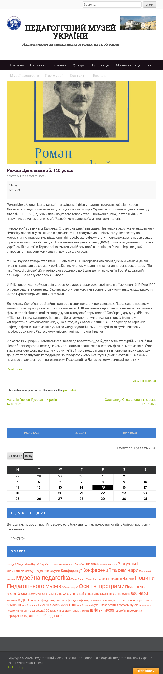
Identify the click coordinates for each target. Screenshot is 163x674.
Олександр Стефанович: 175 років (119, 402)
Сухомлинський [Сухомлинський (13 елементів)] (52, 594)
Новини (60, 65)
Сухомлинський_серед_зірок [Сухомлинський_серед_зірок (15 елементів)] (82, 594)
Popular (31, 433)
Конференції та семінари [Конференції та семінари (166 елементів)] (110, 570)
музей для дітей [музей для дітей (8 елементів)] (30, 605)
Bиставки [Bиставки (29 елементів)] (92, 564)
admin (42, 176)
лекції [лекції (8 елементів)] (110, 600)
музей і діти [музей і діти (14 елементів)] (68, 605)
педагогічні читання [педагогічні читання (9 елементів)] (18, 610)
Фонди (78, 65)
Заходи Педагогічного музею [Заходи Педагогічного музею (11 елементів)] (42, 571)
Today (28, 456)
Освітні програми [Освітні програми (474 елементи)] (102, 586)
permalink (70, 390)
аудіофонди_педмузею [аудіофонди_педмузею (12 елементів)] (115, 594)
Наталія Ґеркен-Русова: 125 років (44, 402)
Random (130, 433)
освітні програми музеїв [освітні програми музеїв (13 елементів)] (123, 605)
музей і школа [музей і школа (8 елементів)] (84, 605)
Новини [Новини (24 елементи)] (128, 578)
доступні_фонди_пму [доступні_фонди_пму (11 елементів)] (42, 600)
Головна (17, 65)
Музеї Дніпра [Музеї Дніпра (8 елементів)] (78, 579)
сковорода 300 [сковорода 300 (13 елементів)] (39, 610)
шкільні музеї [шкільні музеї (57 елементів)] (102, 610)
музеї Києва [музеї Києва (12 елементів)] (99, 605)
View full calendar (144, 381)
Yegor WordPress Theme (25, 663)
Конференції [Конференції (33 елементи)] (71, 570)
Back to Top (15, 667)
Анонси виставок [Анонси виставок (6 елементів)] (108, 564)
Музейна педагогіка (133, 65)
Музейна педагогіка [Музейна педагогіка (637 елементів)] (43, 578)
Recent (81, 433)
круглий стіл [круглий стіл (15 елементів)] (99, 600)
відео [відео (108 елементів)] (23, 599)
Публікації (99, 65)
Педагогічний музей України (70, 32)
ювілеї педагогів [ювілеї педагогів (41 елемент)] (48, 615)
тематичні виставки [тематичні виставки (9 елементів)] (61, 610)
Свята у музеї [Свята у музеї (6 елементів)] (34, 593)
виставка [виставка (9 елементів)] (12, 600)
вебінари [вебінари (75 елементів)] (139, 593)
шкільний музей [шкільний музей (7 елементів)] (81, 610)
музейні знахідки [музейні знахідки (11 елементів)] (50, 605)
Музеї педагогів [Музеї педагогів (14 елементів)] (112, 579)
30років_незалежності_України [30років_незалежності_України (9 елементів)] (66, 564)
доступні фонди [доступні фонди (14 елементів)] (66, 600)
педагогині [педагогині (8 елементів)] (145, 605)
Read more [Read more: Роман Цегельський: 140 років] (14, 369)
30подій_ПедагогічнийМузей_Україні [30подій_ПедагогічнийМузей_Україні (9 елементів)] (28, 564)
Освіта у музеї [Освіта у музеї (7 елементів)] (70, 587)
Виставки (38, 65)
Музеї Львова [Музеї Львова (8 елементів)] (93, 579)
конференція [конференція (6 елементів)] (83, 600)
